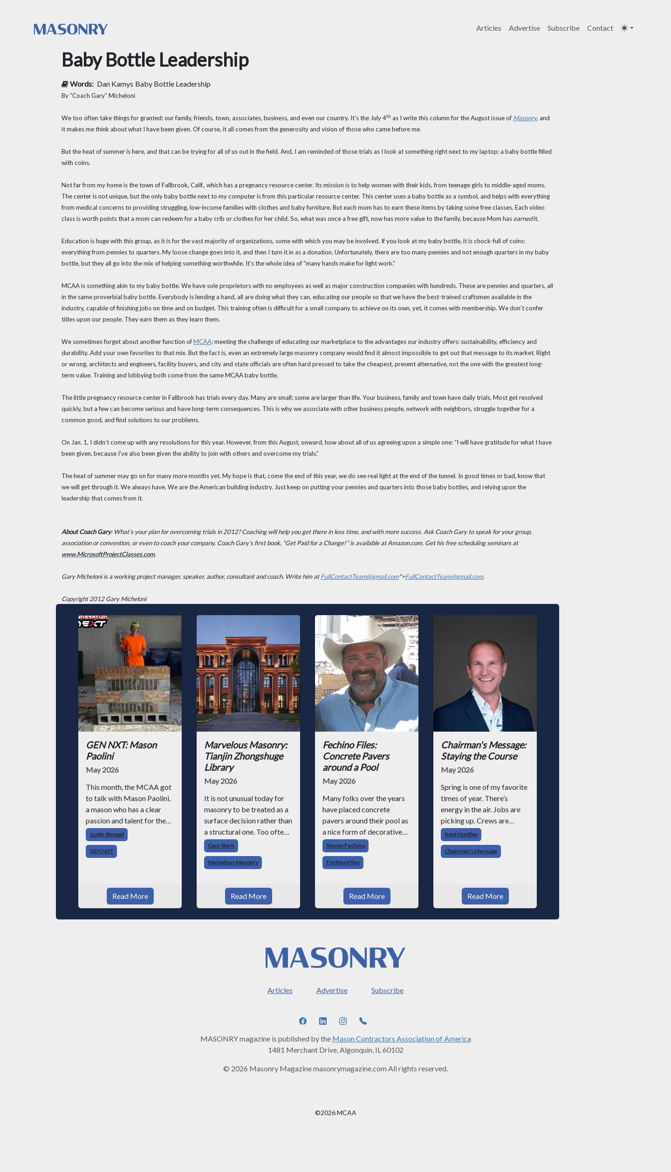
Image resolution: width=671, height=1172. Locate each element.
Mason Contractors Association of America (401, 1038)
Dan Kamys (115, 83)
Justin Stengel (106, 834)
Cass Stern (221, 845)
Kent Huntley (461, 834)
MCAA (202, 341)
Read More (130, 895)
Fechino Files (343, 862)
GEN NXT (101, 851)
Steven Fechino (345, 845)
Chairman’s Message (471, 851)
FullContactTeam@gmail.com (360, 576)
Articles (488, 27)
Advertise (524, 27)
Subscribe (564, 27)
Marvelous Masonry (233, 862)
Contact (600, 27)
